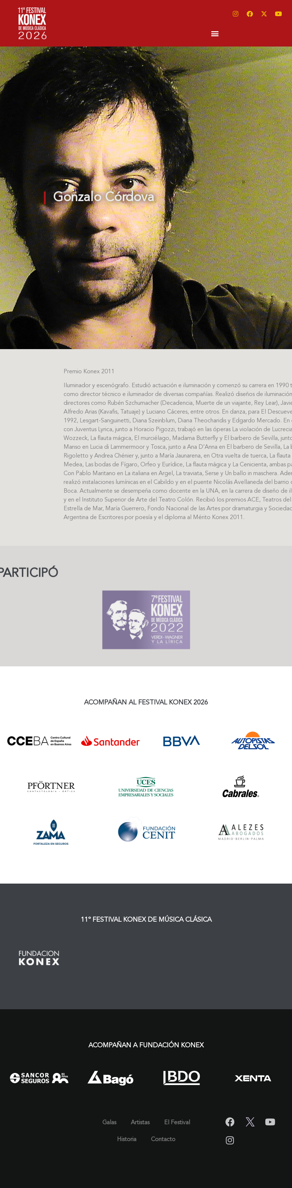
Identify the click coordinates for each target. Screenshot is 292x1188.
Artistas (140, 1123)
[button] (215, 33)
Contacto (163, 1140)
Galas (109, 1123)
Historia (126, 1140)
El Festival (177, 1123)
